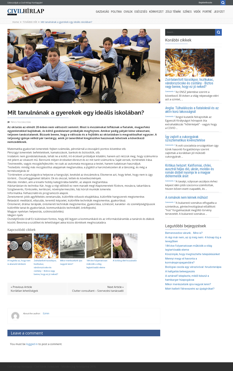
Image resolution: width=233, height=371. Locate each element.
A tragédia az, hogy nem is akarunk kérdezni (18, 262)
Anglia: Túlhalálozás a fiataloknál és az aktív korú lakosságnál (192, 109)
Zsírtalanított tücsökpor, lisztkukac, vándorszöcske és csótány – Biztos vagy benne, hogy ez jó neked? (46, 267)
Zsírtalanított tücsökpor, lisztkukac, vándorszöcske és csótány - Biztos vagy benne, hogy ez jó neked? (189, 83)
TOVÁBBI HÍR (30, 22)
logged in (32, 344)
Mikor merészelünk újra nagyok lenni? (71, 262)
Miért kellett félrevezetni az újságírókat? (189, 288)
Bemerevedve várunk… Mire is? (184, 233)
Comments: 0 (170, 91)
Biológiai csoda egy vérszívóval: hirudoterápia (193, 267)
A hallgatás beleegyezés (180, 271)
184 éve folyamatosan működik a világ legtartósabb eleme (96, 264)
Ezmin (46, 313)
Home (15, 22)
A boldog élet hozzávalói (125, 260)
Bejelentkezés (205, 2)
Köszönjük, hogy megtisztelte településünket (192, 254)
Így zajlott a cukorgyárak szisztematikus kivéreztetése (185, 138)
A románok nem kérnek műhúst (186, 197)
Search (223, 2)
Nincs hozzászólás (21, 122)
